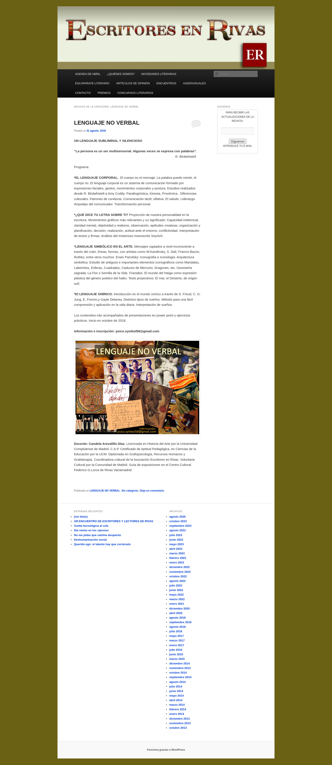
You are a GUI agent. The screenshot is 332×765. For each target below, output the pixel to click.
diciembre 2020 (179, 608)
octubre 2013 (178, 727)
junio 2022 (176, 590)
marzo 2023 (177, 553)
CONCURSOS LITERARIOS (135, 92)
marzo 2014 (177, 704)
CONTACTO (83, 92)
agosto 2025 (177, 516)
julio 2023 (175, 535)
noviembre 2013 (180, 723)
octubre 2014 (178, 672)
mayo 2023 (176, 544)
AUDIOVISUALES (194, 83)
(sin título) (81, 516)
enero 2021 (176, 603)
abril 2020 (175, 613)
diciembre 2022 (179, 567)
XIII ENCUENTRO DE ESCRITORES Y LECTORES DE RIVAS (113, 521)
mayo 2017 (176, 636)
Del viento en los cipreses (91, 530)
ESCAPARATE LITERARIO (92, 83)
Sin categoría (130, 490)
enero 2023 (176, 562)
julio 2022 (175, 585)
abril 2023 (175, 548)
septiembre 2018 (180, 622)
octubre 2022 (178, 576)
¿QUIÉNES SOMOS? (121, 74)
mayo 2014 (176, 695)
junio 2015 (176, 654)
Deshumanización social (90, 539)
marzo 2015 (177, 659)
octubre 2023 (178, 521)
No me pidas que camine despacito (97, 535)
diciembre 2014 (179, 663)
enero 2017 (176, 645)
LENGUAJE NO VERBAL (107, 122)
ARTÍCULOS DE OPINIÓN (133, 83)
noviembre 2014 (180, 668)
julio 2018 (175, 631)
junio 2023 (176, 539)
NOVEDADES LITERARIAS (158, 74)
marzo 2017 (177, 640)
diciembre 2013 (179, 718)
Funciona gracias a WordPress (166, 749)
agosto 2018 (177, 626)
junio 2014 (176, 691)
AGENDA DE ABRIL (87, 74)
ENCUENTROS (166, 83)
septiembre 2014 (180, 677)
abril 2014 (175, 700)
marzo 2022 (177, 599)
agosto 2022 (177, 581)
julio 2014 (175, 686)
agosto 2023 (177, 530)
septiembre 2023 (180, 525)
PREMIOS (103, 92)
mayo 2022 (176, 594)
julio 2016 (175, 649)
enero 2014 (176, 713)
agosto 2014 (177, 682)
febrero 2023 (177, 558)
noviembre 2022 (180, 571)
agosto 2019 (177, 617)
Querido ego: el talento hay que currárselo (102, 544)
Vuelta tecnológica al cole (91, 525)
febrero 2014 (177, 709)
